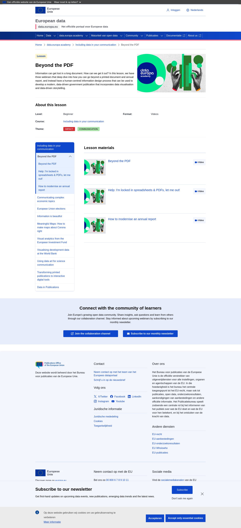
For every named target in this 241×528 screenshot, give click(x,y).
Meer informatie (52, 522)
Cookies (98, 421)
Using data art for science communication (51, 263)
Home (40, 35)
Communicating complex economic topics (50, 199)
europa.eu (60, 480)
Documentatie (175, 35)
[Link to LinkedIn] (134, 396)
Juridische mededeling (106, 416)
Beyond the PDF (47, 164)
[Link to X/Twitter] (101, 396)
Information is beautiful (49, 216)
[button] (195, 10)
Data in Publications (48, 287)
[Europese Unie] (47, 10)
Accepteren (155, 518)
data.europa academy (71, 35)
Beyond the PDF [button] (55, 156)
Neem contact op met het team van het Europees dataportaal (115, 374)
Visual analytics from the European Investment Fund (52, 240)
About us (194, 35)
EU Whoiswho (160, 448)
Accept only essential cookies (185, 518)
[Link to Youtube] (118, 401)
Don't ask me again (182, 498)
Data (48, 35)
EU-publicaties (160, 452)
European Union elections (51, 208)
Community (132, 35)
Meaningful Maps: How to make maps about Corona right (51, 227)
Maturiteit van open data (104, 35)
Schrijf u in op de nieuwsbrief (109, 380)
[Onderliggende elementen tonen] (55, 36)
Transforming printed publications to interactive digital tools (51, 276)
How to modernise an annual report (54, 188)
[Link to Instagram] (101, 401)
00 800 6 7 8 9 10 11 (117, 480)
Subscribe (182, 490)
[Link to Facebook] (117, 396)
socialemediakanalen (172, 480)
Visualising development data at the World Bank (53, 252)
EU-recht (157, 434)
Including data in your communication (95, 44)
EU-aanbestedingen (163, 439)
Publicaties (152, 35)
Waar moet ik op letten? (67, 2)
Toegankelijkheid (103, 425)
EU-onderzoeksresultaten (166, 443)
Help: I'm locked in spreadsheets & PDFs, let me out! (54, 175)
